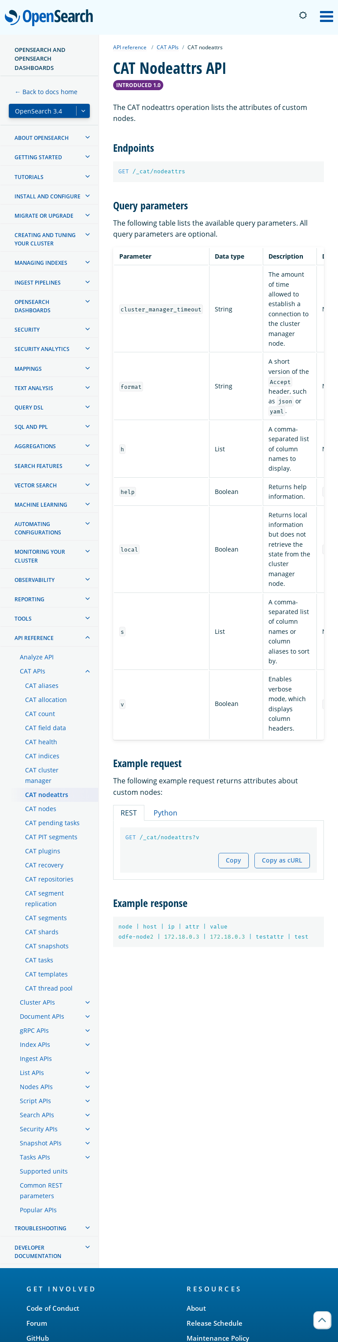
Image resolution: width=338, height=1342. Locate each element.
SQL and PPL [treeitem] (31, 427)
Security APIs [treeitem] (39, 1129)
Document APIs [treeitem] (42, 1016)
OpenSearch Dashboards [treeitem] (33, 306)
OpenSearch (51, 18)
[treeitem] (88, 137)
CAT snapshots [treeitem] (47, 946)
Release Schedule (214, 1323)
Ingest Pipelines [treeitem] (38, 282)
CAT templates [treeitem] (46, 974)
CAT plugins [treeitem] (42, 851)
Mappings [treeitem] (28, 369)
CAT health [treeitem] (41, 742)
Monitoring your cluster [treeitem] (40, 556)
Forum (36, 1323)
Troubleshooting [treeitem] (40, 1228)
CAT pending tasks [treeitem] (52, 823)
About (196, 1308)
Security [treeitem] (27, 329)
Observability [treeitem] (35, 580)
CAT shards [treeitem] (42, 932)
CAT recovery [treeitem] (44, 865)
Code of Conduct (52, 1308)
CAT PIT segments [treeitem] (51, 837)
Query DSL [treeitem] (29, 407)
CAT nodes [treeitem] (40, 808)
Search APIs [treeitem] (37, 1115)
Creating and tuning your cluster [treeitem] (45, 239)
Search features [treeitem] (38, 466)
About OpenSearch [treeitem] (42, 138)
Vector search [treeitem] (36, 485)
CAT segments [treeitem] (46, 918)
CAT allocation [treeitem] (46, 699)
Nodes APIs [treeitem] (36, 1086)
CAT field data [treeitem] (45, 728)
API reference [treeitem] (34, 638)
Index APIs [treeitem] (35, 1044)
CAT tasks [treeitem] (39, 960)
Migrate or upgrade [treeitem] (44, 215)
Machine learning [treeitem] (41, 504)
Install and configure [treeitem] (48, 196)
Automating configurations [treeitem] (38, 528)
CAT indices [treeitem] (42, 756)
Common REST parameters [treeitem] (41, 1190)
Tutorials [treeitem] (29, 177)
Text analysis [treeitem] (34, 388)
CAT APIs (168, 47)
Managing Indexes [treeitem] (41, 263)
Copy (233, 860)
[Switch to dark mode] (302, 15)
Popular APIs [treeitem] (38, 1210)
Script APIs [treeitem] (35, 1101)
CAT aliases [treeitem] (42, 685)
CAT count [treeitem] (40, 713)
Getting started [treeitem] (38, 157)
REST (129, 813)
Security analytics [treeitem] (42, 349)
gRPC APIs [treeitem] (34, 1030)
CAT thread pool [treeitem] (49, 988)
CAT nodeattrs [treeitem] (46, 794)
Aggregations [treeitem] (35, 446)
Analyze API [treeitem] (37, 657)
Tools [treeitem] (23, 618)
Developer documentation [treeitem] (38, 1252)
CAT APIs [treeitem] (32, 671)
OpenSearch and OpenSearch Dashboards (40, 59)
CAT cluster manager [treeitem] (42, 775)
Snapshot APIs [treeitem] (41, 1143)
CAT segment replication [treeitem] (44, 898)
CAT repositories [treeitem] (49, 879)
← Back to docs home (46, 92)
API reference (130, 47)
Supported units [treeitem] (44, 1171)
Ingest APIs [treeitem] (36, 1058)
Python (165, 813)
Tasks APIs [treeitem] (35, 1157)
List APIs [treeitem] (32, 1072)
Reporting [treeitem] (29, 599)
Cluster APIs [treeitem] (37, 1002)
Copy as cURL (282, 860)
